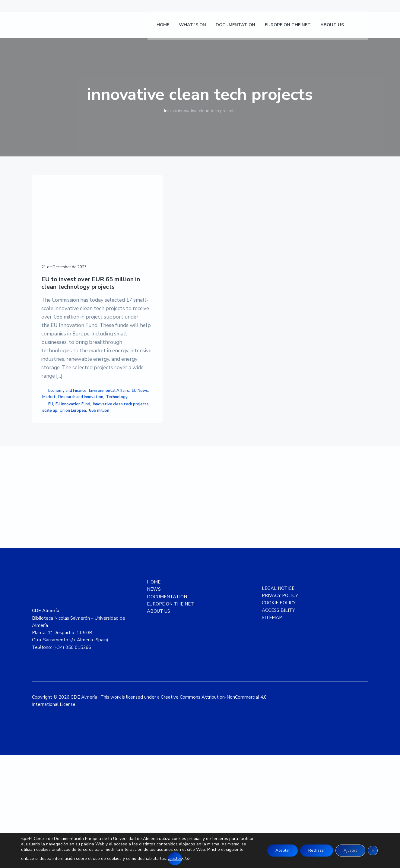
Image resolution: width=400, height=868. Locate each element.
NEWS (154, 702)
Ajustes (348, 850)
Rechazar (311, 850)
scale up (51, 514)
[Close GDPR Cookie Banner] (372, 850)
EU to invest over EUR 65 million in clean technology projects (65, 257)
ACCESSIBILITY (278, 723)
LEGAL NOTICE (278, 701)
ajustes (212, 858)
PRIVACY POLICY (280, 708)
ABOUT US (158, 724)
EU (50, 495)
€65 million (52, 520)
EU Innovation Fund (73, 495)
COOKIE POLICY (279, 716)
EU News (50, 475)
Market (68, 475)
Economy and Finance (67, 463)
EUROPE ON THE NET (170, 717)
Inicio (169, 111)
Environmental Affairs (62, 469)
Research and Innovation (64, 482)
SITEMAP (272, 730)
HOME (153, 695)
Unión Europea (75, 514)
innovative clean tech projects (61, 505)
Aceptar (274, 850)
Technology (53, 488)
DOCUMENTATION (167, 709)
